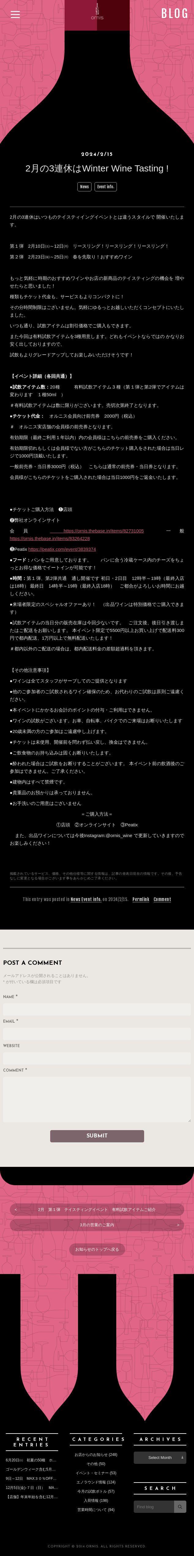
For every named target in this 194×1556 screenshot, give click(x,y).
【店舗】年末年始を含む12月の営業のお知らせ (44, 1497)
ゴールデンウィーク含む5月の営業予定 (38, 1469)
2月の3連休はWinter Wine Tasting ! (101, 168)
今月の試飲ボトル (92, 1491)
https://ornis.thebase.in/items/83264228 (50, 538)
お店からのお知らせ (91, 1455)
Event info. (105, 186)
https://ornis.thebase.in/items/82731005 (97, 530)
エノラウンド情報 (91, 1482)
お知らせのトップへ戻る (97, 1249)
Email (10, 1022)
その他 (92, 1464)
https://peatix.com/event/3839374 (62, 549)
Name (10, 997)
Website (11, 1046)
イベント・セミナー (92, 1473)
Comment (162, 899)
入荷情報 (91, 1500)
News (84, 186)
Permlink (140, 899)
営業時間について (92, 1510)
